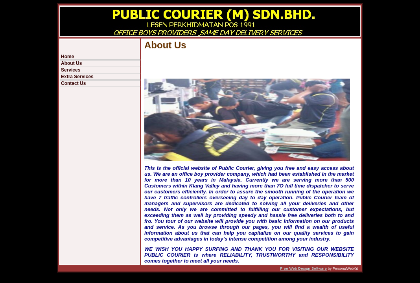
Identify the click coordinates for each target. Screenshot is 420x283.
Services (70, 70)
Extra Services (77, 76)
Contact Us (73, 83)
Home (67, 56)
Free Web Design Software (303, 268)
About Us (71, 63)
